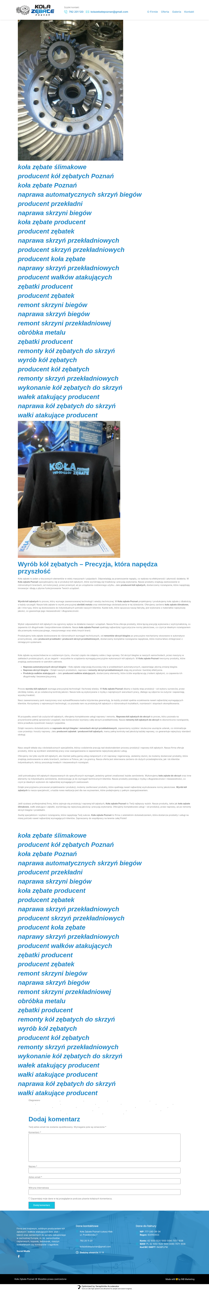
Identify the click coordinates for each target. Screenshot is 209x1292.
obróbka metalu (165, 1105)
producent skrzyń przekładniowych (117, 1108)
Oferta (166, 12)
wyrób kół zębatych (113, 1114)
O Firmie (154, 12)
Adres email (35, 1178)
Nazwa (33, 1168)
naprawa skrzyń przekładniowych (78, 1105)
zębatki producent (134, 1114)
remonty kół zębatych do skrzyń (110, 1111)
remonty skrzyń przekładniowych (143, 1111)
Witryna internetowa (39, 1189)
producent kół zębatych (40, 1108)
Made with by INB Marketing (180, 1280)
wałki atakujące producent (53, 1114)
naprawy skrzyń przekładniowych (139, 1105)
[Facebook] (19, 1258)
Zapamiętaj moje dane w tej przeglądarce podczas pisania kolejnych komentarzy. (71, 1200)
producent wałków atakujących (152, 1108)
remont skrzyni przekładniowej (77, 1111)
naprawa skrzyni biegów (109, 1105)
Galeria (177, 12)
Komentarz (35, 1134)
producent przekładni (88, 1108)
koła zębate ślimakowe (96, 1101)
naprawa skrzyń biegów (48, 1105)
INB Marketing (25, 830)
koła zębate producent (72, 1101)
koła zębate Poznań (50, 1101)
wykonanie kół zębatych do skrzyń (85, 1114)
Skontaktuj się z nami (28, 824)
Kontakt (189, 12)
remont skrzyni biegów (49, 1111)
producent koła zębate (64, 1108)
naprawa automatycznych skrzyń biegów (129, 1101)
